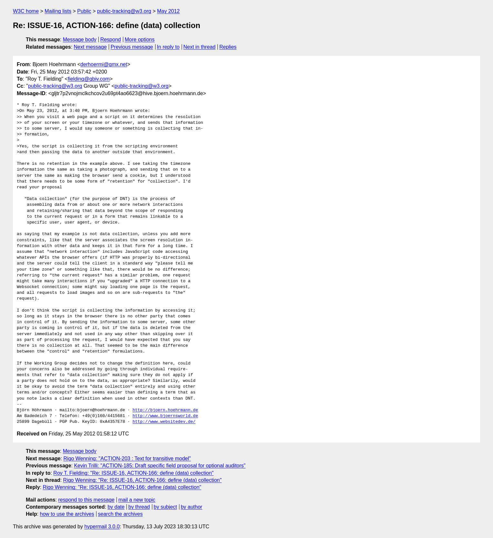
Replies (227, 47)
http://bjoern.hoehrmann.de (165, 410)
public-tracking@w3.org (124, 11)
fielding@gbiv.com (89, 79)
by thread (139, 507)
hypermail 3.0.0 (101, 526)
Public (84, 11)
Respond (110, 39)
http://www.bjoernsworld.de (165, 416)
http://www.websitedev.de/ (164, 422)
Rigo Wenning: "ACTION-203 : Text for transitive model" (127, 458)
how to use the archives (67, 514)
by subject (165, 507)
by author (191, 507)
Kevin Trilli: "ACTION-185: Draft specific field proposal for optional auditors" (160, 465)
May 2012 (168, 11)
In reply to (168, 47)
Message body (79, 39)
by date (115, 507)
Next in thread (199, 47)
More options (140, 39)
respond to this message (86, 500)
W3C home (26, 11)
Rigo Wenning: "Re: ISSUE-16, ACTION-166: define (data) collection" (142, 480)
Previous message (132, 47)
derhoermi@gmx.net (103, 64)
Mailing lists (58, 11)
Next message (90, 47)
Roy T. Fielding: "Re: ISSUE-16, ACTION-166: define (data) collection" (133, 473)
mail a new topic (137, 500)
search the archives (120, 514)
